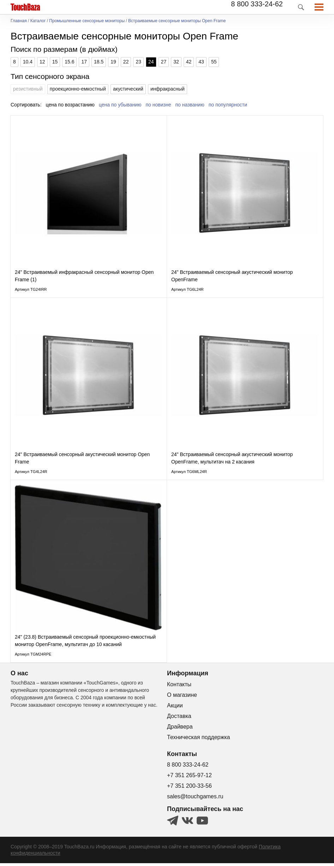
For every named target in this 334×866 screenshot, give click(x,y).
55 (214, 62)
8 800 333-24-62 (257, 3)
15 (55, 62)
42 (189, 62)
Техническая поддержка (198, 740)
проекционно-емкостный (78, 89)
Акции (175, 708)
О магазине (182, 697)
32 (176, 62)
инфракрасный (167, 89)
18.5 (98, 62)
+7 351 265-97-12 (189, 778)
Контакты (179, 687)
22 (126, 62)
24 (151, 62)
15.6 (69, 62)
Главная (19, 21)
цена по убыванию (120, 105)
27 (164, 62)
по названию (189, 105)
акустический (128, 89)
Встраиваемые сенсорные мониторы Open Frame (177, 21)
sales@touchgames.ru (195, 799)
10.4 (27, 62)
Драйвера (180, 729)
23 (138, 62)
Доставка (179, 718)
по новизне (158, 105)
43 (201, 62)
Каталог (38, 21)
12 (42, 62)
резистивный (28, 89)
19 (113, 62)
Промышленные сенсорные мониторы (87, 21)
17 (84, 62)
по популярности (228, 105)
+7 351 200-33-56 (189, 789)
